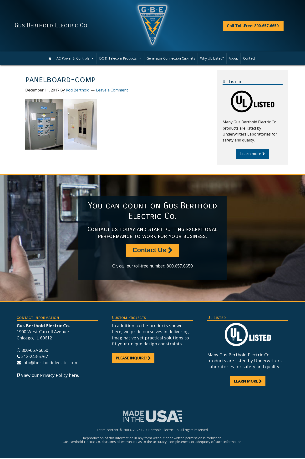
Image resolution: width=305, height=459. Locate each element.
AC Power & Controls (72, 58)
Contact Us (149, 250)
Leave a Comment (112, 90)
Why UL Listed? (212, 58)
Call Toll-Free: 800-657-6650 (253, 25)
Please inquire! (131, 358)
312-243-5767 (34, 357)
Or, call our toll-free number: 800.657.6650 (152, 266)
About (233, 58)
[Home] (50, 58)
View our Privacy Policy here (49, 376)
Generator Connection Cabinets (171, 58)
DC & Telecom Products (118, 58)
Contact (249, 58)
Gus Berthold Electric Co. (52, 25)
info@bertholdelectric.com (49, 363)
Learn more (250, 153)
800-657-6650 (34, 350)
